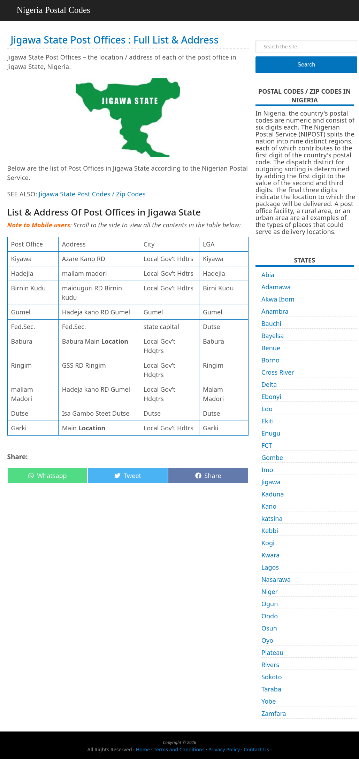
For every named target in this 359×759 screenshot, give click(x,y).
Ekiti (267, 421)
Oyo (267, 640)
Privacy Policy (224, 749)
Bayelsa (272, 335)
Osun (269, 628)
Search (306, 65)
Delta (269, 384)
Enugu (270, 433)
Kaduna (272, 494)
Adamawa (276, 287)
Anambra (275, 311)
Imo (267, 469)
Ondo (269, 616)
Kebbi (269, 530)
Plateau (272, 652)
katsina (272, 518)
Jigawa (271, 482)
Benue (270, 348)
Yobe (268, 701)
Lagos (270, 567)
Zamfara (273, 713)
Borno (270, 360)
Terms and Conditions (179, 749)
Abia (267, 275)
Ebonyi (271, 396)
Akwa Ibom (278, 299)
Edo (267, 409)
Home (143, 749)
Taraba (271, 689)
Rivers (270, 664)
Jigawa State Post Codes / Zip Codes (92, 194)
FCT (266, 445)
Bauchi (271, 323)
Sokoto (271, 677)
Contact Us (256, 749)
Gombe (272, 457)
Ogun (269, 604)
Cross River (277, 372)
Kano (268, 506)
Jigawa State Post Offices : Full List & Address (115, 39)
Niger (269, 591)
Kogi (268, 543)
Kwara (270, 555)
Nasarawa (276, 579)
